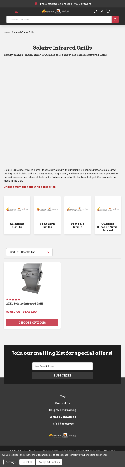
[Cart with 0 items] (107, 11)
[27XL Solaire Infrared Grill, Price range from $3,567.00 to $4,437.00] (32, 278)
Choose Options (32, 322)
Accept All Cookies (49, 462)
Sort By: (14, 252)
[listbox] (36, 252)
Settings (11, 462)
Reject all (27, 462)
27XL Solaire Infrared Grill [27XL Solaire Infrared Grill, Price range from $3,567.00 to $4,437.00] (24, 303)
